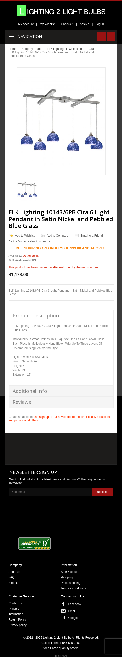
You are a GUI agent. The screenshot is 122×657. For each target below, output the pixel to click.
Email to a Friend (91, 235)
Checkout (67, 24)
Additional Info (30, 391)
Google (73, 618)
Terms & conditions (73, 588)
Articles (84, 24)
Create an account (21, 417)
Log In (100, 24)
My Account (26, 24)
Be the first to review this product (30, 241)
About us (14, 572)
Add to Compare (57, 235)
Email (72, 611)
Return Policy (17, 619)
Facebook (74, 604)
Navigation (29, 36)
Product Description (36, 315)
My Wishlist (47, 24)
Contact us (16, 603)
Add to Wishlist (25, 235)
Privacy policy (18, 625)
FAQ (12, 577)
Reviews (22, 402)
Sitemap (14, 583)
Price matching (70, 583)
